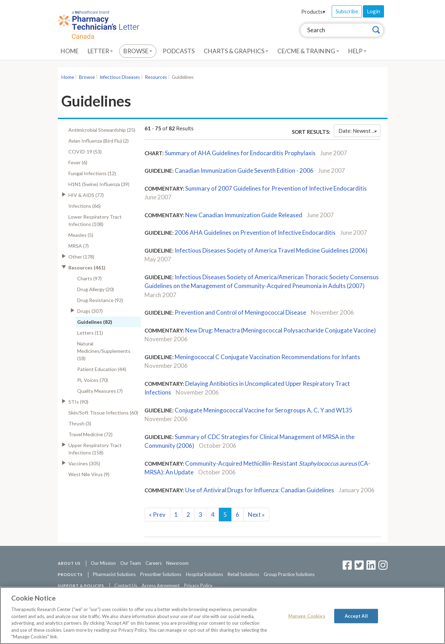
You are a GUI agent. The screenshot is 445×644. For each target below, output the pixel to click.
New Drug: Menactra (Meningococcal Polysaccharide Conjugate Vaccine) (280, 330)
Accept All (356, 615)
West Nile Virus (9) (88, 474)
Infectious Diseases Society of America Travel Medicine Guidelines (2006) (271, 250)
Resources (156, 77)
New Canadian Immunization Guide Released (243, 215)
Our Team (130, 563)
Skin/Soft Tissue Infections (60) (103, 413)
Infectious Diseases (120, 77)
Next (256, 514)
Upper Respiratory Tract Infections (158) (95, 448)
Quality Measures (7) (100, 391)
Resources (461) (87, 267)
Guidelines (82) (94, 322)
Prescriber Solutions (160, 574)
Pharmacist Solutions (114, 574)
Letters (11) (90, 333)
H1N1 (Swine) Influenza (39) (98, 184)
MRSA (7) (78, 246)
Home (70, 51)
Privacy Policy (198, 585)
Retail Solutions (243, 574)
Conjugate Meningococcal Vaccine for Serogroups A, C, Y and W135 (263, 410)
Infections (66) (84, 206)
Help (357, 51)
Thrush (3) (79, 423)
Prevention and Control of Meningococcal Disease (240, 312)
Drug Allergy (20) (95, 289)
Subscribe (347, 11)
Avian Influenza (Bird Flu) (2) (98, 141)
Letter (100, 51)
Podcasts (179, 51)
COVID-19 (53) (85, 152)
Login (373, 11)
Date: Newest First (359, 131)
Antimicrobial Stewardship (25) (101, 130)
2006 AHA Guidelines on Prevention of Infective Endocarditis (255, 232)
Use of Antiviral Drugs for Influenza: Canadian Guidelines (259, 490)
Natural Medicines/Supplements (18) (103, 351)
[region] (222, 615)
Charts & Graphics (236, 51)
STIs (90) (78, 402)
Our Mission (103, 563)
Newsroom (177, 563)
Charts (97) (89, 278)
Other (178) (81, 257)
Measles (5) (80, 235)
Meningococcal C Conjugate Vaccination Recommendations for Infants (267, 357)
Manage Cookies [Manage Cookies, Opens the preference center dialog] (306, 615)
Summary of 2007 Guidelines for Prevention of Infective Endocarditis (276, 188)
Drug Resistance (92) (100, 300)
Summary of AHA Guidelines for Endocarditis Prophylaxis (240, 153)
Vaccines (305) (84, 463)
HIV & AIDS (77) (86, 195)
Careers (154, 563)
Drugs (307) (90, 311)
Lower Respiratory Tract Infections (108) (95, 220)
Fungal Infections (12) (92, 173)
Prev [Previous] (157, 514)
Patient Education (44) (101, 369)
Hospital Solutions (204, 574)
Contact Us (125, 585)
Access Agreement (161, 585)
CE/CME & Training (308, 51)
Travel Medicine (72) (90, 434)
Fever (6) (77, 162)
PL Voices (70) (92, 380)
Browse (137, 51)
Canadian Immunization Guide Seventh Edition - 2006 (244, 170)
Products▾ (313, 11)
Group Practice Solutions (289, 574)
